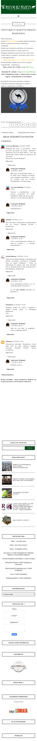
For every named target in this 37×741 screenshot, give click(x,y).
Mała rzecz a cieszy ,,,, (22, 520)
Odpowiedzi (11, 165)
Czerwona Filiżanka (29, 72)
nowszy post (7, 132)
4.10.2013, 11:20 (16, 238)
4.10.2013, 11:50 (22, 256)
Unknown (9, 341)
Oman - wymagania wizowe (18, 549)
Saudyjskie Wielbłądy (18, 169)
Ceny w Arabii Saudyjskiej (18, 574)
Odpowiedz (9, 161)
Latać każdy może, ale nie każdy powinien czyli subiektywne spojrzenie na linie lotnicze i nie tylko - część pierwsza (23, 506)
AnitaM (8, 219)
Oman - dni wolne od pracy (18, 545)
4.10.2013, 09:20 (24, 146)
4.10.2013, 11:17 (17, 219)
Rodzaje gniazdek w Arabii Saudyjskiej (18, 578)
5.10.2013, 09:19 (16, 325)
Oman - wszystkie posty (18, 541)
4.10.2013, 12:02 (16, 281)
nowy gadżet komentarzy (18, 701)
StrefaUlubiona (11, 256)
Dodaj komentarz (8, 375)
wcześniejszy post (27, 132)
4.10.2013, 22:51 (18, 341)
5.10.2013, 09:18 (16, 206)
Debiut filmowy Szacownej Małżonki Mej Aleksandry (24, 479)
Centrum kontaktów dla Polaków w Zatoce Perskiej (18, 558)
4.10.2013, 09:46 (16, 170)
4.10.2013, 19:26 (19, 305)
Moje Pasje (30, 67)
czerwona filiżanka (12, 146)
